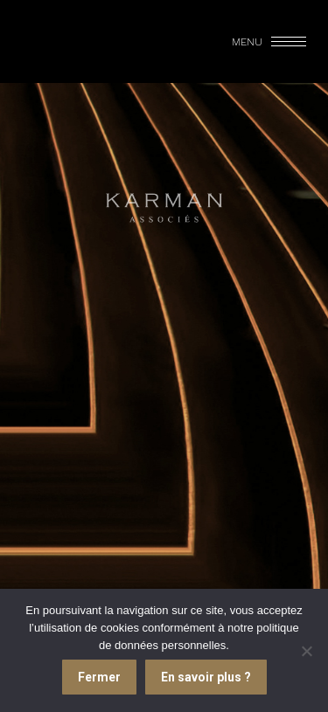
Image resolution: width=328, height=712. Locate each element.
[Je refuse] (306, 651)
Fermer (99, 677)
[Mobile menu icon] (270, 42)
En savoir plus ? (206, 677)
